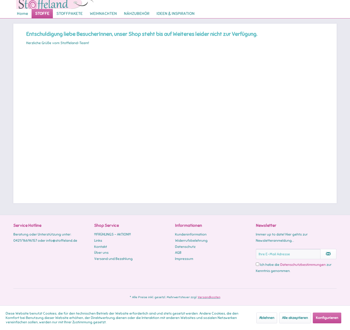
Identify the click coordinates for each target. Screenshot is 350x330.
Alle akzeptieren (295, 318)
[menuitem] (22, 13)
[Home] (22, 13)
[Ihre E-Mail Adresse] (288, 254)
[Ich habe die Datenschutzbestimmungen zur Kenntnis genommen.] (257, 264)
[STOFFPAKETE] (69, 13)
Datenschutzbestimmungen (303, 265)
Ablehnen (266, 318)
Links (98, 240)
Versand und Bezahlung (113, 259)
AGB (178, 252)
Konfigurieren (327, 318)
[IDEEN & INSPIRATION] (175, 13)
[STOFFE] (42, 13)
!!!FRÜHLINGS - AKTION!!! (112, 234)
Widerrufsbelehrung (191, 240)
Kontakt (100, 247)
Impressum (184, 259)
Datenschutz (185, 247)
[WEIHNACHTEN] (103, 13)
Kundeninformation (191, 234)
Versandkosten (209, 297)
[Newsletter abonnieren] (328, 254)
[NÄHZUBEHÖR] (136, 13)
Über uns (101, 252)
